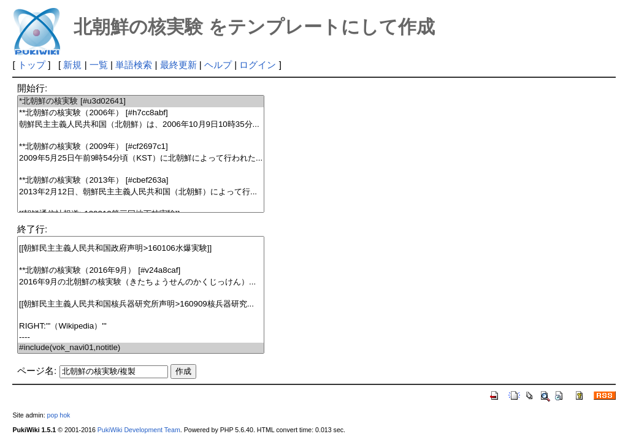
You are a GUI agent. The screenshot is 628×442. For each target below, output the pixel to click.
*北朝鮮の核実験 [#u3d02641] (141, 101)
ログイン (257, 64)
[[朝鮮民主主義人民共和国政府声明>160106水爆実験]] (141, 248)
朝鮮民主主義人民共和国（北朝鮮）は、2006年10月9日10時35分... (141, 125)
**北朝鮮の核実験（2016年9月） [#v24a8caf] (141, 270)
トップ (31, 64)
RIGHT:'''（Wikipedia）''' (141, 326)
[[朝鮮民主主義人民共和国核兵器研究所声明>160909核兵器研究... (141, 304)
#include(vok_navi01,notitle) (141, 348)
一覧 (99, 64)
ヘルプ (218, 64)
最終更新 (178, 64)
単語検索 (133, 64)
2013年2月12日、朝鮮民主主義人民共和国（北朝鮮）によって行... (141, 192)
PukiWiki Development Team (139, 429)
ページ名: (36, 370)
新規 (72, 64)
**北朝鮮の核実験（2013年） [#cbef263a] (141, 180)
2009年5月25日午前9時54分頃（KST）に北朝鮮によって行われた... (141, 158)
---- (141, 337)
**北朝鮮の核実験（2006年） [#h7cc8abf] (141, 113)
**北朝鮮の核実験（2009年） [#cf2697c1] (141, 147)
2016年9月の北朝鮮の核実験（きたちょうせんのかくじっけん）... (141, 282)
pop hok (59, 415)
